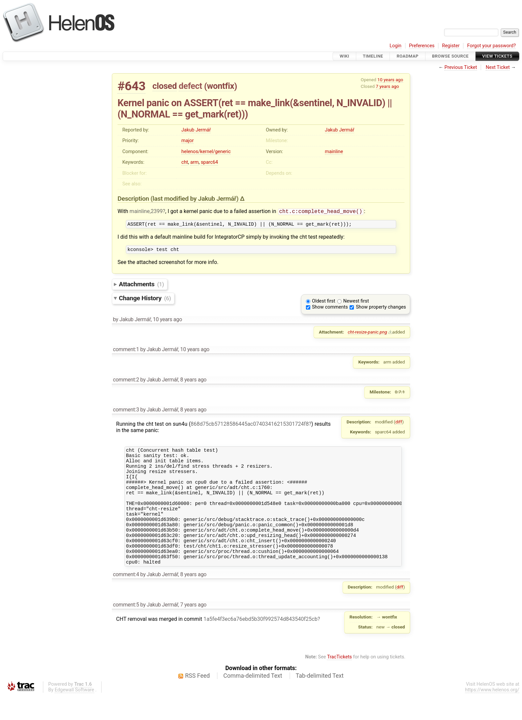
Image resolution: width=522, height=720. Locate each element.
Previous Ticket (460, 67)
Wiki (344, 56)
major (187, 140)
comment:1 (126, 352)
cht (184, 162)
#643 (131, 86)
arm (194, 162)
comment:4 (126, 599)
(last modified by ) (195, 198)
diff (398, 424)
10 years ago (390, 79)
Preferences (421, 46)
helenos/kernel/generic (206, 151)
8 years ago (193, 382)
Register (451, 46)
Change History (145, 301)
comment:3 (126, 412)
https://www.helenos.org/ (492, 714)
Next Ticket (498, 67)
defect (190, 86)
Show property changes (381, 310)
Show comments (330, 310)
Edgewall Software (74, 714)
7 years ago (387, 86)
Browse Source (450, 56)
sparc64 (209, 162)
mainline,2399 (146, 212)
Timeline (373, 56)
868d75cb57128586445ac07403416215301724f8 (250, 426)
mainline (334, 151)
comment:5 (126, 629)
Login (395, 46)
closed (164, 86)
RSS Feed (197, 700)
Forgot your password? (491, 46)
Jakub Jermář (196, 130)
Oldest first (323, 304)
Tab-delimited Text (320, 700)
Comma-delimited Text (252, 700)
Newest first (356, 304)
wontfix (220, 86)
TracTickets (339, 681)
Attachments (141, 287)
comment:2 (126, 382)
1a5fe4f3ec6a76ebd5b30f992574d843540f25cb (260, 643)
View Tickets (497, 56)
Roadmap (407, 56)
